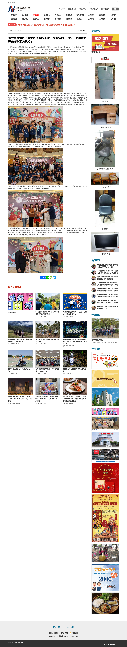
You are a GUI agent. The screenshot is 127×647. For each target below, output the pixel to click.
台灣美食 (91, 19)
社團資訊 (113, 15)
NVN (79, 30)
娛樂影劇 (14, 19)
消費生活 (36, 15)
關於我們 (64, 633)
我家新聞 (47, 19)
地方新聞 (25, 15)
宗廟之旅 (58, 15)
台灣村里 (113, 19)
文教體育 (91, 15)
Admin (117, 645)
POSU (112, 645)
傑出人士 (36, 19)
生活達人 (80, 19)
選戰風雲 (14, 15)
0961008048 (53, 633)
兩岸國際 (102, 15)
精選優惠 (69, 19)
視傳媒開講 (80, 15)
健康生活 (69, 15)
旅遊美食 (47, 15)
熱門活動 (58, 19)
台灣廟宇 (102, 19)
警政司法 (25, 19)
